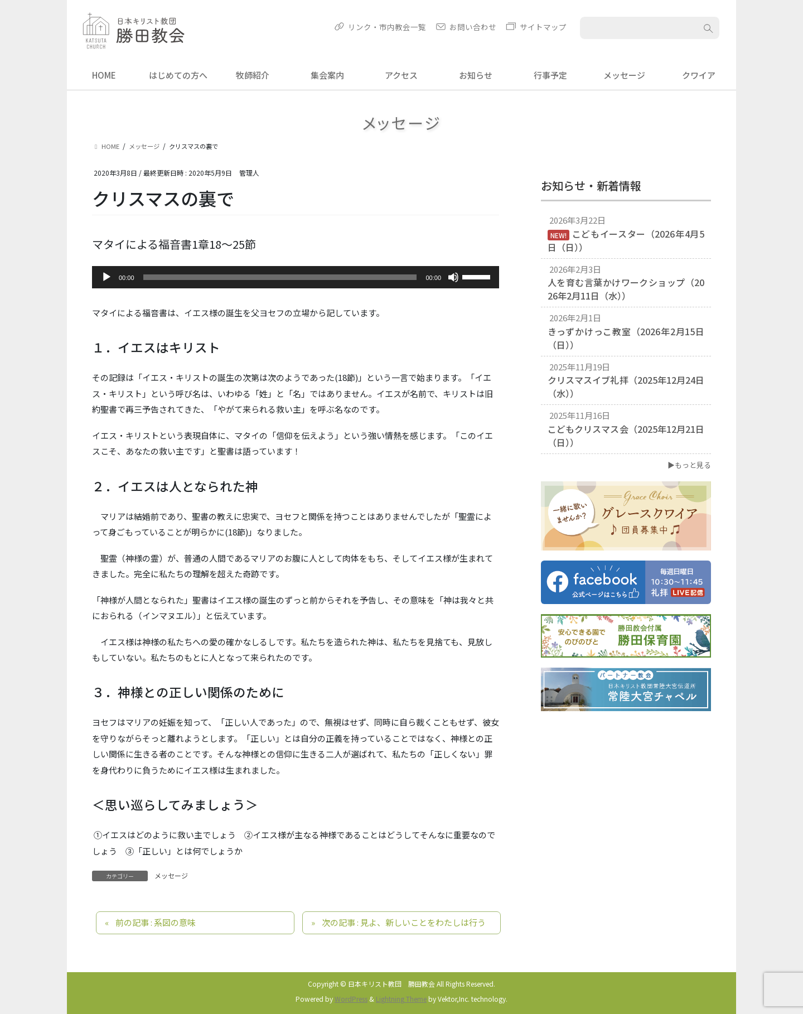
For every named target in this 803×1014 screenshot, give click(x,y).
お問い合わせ (472, 26)
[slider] (280, 277)
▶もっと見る (689, 465)
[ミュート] (453, 277)
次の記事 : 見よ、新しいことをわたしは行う (404, 922)
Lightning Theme (401, 998)
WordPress (351, 998)
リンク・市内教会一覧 (387, 26)
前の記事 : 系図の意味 (155, 922)
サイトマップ (543, 26)
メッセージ (171, 875)
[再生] (106, 277)
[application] (295, 277)
